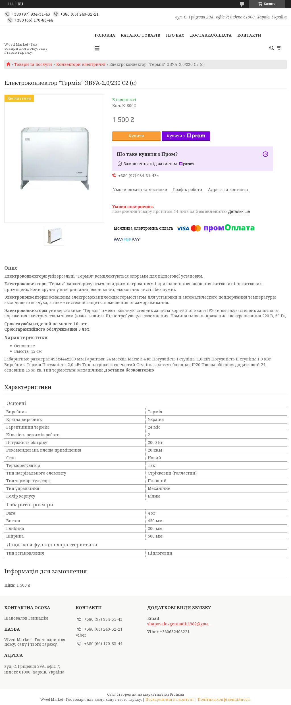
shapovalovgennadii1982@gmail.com (180, 623)
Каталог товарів (140, 35)
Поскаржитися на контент (170, 699)
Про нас (175, 35)
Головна (105, 35)
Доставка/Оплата (211, 35)
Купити (136, 136)
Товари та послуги (33, 64)
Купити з (186, 136)
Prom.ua (177, 694)
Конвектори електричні (80, 64)
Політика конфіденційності (224, 699)
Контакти (249, 35)
